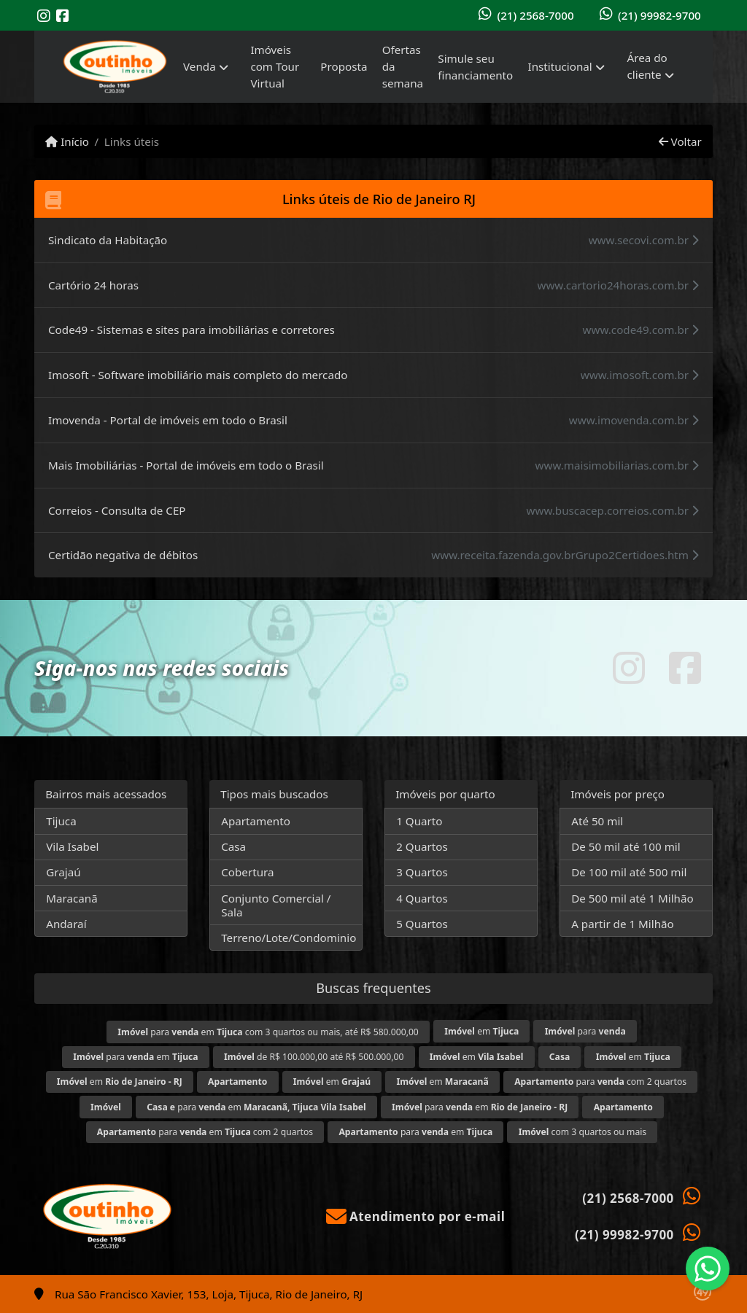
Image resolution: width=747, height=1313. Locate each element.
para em (135, 1057)
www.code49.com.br (641, 329)
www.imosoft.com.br (640, 374)
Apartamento (255, 821)
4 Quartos (422, 898)
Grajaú (63, 872)
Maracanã (72, 898)
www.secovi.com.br (644, 240)
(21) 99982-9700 (659, 15)
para (585, 1031)
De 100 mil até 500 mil (628, 872)
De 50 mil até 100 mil (625, 846)
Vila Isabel (72, 846)
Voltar (680, 141)
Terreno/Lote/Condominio (288, 937)
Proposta (343, 66)
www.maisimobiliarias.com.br (617, 465)
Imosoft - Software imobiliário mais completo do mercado (197, 374)
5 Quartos (422, 923)
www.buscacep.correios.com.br (613, 510)
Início (67, 141)
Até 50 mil (597, 821)
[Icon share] (43, 15)
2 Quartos (422, 846)
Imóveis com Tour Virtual (274, 66)
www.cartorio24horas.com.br (618, 285)
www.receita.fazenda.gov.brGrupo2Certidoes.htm (565, 555)
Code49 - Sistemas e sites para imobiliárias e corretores (191, 329)
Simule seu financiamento (475, 66)
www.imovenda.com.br (634, 420)
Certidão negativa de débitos (123, 555)
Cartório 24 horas (93, 285)
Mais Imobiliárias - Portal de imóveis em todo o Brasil (186, 465)
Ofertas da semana (402, 66)
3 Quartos (422, 872)
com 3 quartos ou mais (582, 1132)
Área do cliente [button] (647, 66)
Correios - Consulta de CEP (117, 510)
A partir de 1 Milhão (622, 923)
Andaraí (66, 923)
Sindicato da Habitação (107, 240)
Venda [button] (199, 66)
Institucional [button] (559, 66)
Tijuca (61, 821)
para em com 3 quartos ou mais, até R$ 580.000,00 (268, 1032)
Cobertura (247, 872)
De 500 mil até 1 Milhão (632, 898)
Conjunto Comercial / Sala (275, 905)
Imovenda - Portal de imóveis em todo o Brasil (167, 420)
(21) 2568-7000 (535, 15)
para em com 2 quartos (205, 1132)
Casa (233, 846)
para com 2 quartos (600, 1081)
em (481, 1031)
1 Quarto (419, 821)
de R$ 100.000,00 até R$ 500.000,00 (313, 1057)
